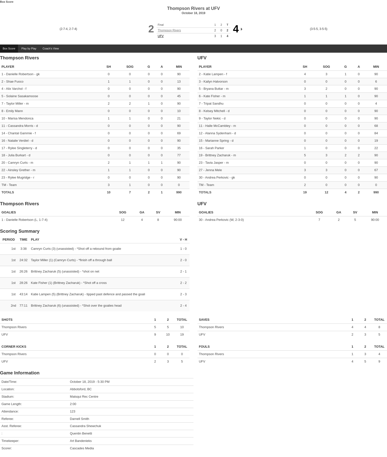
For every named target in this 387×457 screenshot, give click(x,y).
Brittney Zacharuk (218, 155)
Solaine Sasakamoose (22, 96)
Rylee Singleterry (20, 148)
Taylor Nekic (212, 118)
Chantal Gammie (20, 133)
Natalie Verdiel (18, 140)
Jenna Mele (213, 170)
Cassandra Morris (20, 126)
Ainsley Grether (19, 170)
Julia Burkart (17, 155)
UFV (161, 36)
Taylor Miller (14, 103)
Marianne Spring (217, 140)
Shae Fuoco (14, 81)
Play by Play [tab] (29, 48)
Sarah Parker (214, 148)
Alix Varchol (14, 89)
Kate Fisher (211, 96)
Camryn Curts (18, 162)
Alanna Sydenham (218, 133)
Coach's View (50, 48)
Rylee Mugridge (19, 177)
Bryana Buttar (213, 89)
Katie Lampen (213, 74)
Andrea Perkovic (217, 177)
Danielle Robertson (20, 74)
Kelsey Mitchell (214, 111)
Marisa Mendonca (20, 118)
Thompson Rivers (169, 30)
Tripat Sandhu (213, 103)
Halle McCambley (218, 126)
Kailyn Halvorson (215, 81)
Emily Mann (14, 111)
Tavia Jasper (214, 162)
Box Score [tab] (9, 48)
